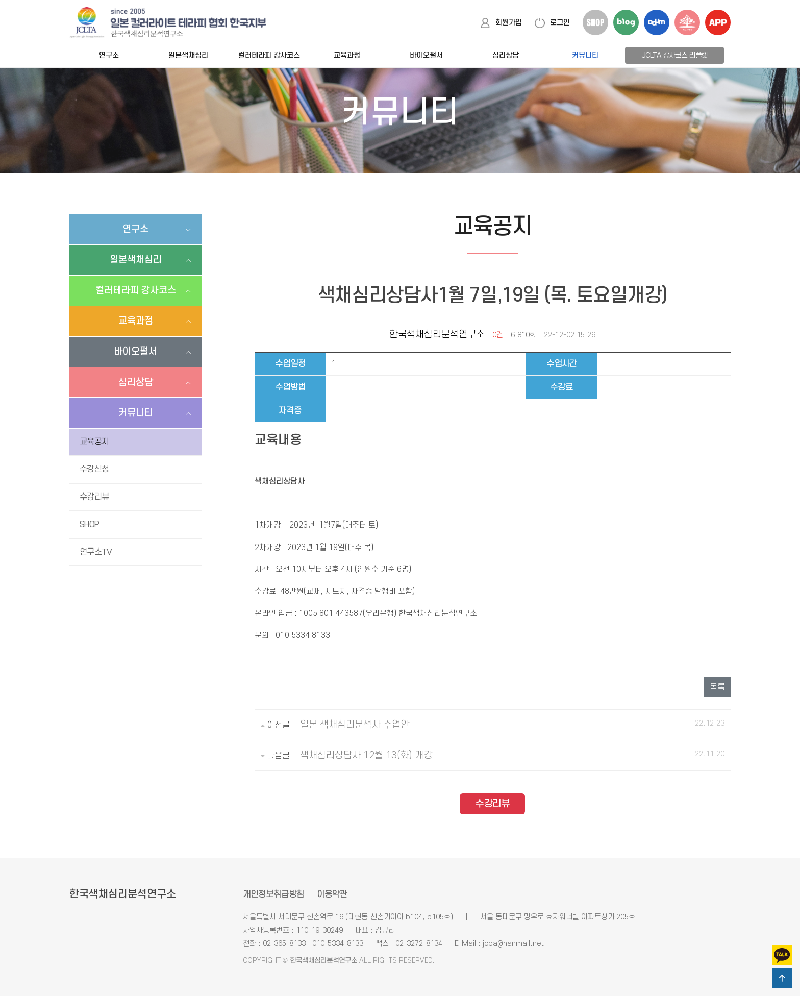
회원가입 (501, 22)
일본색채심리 (188, 55)
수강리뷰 (94, 497)
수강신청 (94, 469)
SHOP (89, 524)
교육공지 (94, 441)
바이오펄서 (426, 55)
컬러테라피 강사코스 (269, 55)
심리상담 (505, 55)
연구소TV (96, 552)
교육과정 (347, 55)
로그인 (552, 22)
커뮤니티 (585, 55)
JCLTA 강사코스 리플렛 (674, 55)
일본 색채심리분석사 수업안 (354, 724)
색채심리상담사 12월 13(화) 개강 (366, 755)
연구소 (109, 55)
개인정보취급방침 (273, 894)
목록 (717, 687)
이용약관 (332, 894)
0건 (497, 335)
